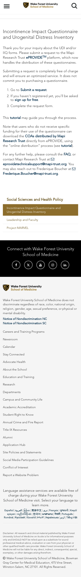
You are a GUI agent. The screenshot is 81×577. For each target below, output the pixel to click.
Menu (7, 4)
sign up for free (26, 100)
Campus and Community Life (22, 399)
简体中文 (36, 510)
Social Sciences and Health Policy (35, 199)
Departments (12, 392)
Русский (20, 517)
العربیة (18, 510)
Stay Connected (13, 354)
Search (73, 4)
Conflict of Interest (15, 467)
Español (8, 510)
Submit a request (33, 90)
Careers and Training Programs (24, 331)
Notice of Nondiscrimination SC (24, 323)
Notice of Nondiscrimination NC (25, 319)
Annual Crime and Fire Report (23, 422)
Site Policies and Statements (22, 452)
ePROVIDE (36, 57)
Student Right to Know (18, 414)
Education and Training (18, 377)
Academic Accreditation (19, 407)
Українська (52, 517)
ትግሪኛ (40, 517)
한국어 (36, 514)
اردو (62, 517)
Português (67, 514)
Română (8, 517)
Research (9, 384)
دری (45, 510)
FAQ (67, 154)
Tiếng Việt (71, 517)
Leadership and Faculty (22, 220)
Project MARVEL (17, 228)
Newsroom (10, 339)
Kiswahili (31, 517)
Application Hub (14, 445)
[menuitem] (40, 199)
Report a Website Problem (21, 475)
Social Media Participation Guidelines (28, 460)
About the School (15, 369)
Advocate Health (14, 362)
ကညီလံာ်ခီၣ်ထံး (24, 514)
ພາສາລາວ (47, 514)
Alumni (8, 437)
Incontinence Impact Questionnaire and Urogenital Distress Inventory (34, 210)
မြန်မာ (27, 510)
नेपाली (57, 514)
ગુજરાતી (64, 510)
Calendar (9, 347)
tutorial (15, 118)
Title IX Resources (15, 430)
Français (53, 510)
